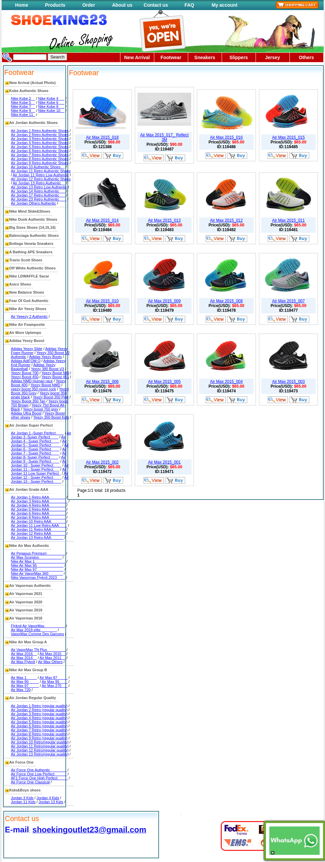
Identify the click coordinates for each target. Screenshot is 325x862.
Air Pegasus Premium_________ (38, 553)
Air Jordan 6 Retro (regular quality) (39, 726)
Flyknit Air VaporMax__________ (38, 626)
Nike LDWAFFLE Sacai (29, 276)
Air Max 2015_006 (102, 381)
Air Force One (21, 762)
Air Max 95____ (54, 682)
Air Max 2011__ (52, 658)
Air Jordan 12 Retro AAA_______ (38, 533)
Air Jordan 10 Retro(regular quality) (40, 742)
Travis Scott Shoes (25, 260)
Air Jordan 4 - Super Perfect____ (38, 439)
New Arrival (137, 57)
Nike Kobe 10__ (51, 111)
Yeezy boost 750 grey (40, 409)
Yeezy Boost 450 (25, 377)
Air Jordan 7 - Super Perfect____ (39, 451)
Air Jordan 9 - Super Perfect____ (38, 459)
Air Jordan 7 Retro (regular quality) (39, 730)
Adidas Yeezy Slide (27, 349)
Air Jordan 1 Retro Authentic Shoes (40, 131)
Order (88, 5)
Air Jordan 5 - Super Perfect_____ (39, 443)
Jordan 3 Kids (22, 798)
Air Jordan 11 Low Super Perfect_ (39, 471)
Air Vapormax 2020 (25, 602)
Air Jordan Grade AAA (28, 489)
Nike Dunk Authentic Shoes (33, 219)
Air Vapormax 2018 (25, 618)
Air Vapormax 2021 (25, 594)
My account (224, 5)
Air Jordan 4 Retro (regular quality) (39, 718)
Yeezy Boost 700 (25, 373)
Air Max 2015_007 (288, 301)
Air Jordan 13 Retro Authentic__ (39, 183)
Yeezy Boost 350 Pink (51, 397)
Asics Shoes (20, 284)
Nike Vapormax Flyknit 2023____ (38, 577)
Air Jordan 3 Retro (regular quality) (39, 714)
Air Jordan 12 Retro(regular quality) (40, 750)
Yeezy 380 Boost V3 (47, 369)
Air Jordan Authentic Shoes (33, 123)
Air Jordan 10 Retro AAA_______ (38, 521)
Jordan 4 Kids (48, 798)
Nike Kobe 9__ (23, 111)
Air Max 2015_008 (226, 301)
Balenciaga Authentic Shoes (34, 235)
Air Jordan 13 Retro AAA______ (37, 537)
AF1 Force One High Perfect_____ (39, 778)
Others (306, 57)
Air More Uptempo (25, 333)
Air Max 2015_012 (226, 220)
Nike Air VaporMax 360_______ (37, 573)
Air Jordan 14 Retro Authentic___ (38, 191)
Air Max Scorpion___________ (36, 557)
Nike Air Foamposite (27, 324)
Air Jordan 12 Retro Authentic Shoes (41, 179)
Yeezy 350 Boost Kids (51, 417)
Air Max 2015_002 (102, 462)
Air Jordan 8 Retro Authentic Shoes (40, 159)
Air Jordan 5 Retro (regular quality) (39, 722)
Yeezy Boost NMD (45, 385)
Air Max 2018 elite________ (34, 630)
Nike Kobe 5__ (23, 102)
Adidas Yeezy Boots (45, 357)
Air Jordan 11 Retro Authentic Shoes (41, 171)
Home (21, 5)
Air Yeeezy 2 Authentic (29, 316)
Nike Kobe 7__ (23, 106)
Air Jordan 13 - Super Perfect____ (40, 479)
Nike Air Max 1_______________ (38, 561)
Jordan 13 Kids (51, 802)
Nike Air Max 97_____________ (37, 569)
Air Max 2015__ (52, 654)
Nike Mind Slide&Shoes (29, 211)
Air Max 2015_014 (102, 220)
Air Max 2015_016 (226, 137)
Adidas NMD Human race (32, 381)
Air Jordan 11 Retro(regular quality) (40, 746)
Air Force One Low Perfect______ (39, 774)
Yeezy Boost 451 (55, 377)
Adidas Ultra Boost (26, 413)
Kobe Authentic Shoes (29, 91)
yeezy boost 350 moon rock (33, 389)
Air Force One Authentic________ (39, 770)
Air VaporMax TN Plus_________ (38, 650)
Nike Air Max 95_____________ (37, 565)
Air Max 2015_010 (102, 301)
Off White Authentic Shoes (32, 268)
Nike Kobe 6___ (51, 102)
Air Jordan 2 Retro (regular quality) (39, 710)
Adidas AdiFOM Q (26, 361)
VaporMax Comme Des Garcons (37, 634)
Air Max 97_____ (25, 686)
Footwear (170, 57)
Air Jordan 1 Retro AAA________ (38, 497)
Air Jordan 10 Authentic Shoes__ (38, 167)
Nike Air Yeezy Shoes (28, 309)
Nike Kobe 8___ (51, 106)
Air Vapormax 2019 (25, 610)
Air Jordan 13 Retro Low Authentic (39, 187)
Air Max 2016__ (24, 654)
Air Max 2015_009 (164, 301)
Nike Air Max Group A (28, 642)
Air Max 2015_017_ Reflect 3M (164, 137)
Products (55, 5)
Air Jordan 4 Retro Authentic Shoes (40, 143)
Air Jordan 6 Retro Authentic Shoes (40, 151)
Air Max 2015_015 (288, 137)
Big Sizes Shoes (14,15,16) (32, 227)
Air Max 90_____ (25, 682)
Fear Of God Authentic (29, 301)
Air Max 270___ (54, 686)
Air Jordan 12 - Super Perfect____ (39, 475)
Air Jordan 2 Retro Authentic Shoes (40, 135)
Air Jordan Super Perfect (31, 425)
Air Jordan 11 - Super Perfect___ (40, 467)
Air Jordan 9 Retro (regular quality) (39, 738)
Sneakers (204, 57)
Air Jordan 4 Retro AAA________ (38, 505)
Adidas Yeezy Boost (26, 341)
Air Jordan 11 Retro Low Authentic (41, 175)
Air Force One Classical (30, 782)
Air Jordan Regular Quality (32, 698)
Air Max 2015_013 (164, 220)
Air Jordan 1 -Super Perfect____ (37, 433)
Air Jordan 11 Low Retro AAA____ (39, 525)
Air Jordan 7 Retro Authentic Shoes (40, 155)
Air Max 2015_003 (288, 381)
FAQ (189, 5)
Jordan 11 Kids (23, 802)
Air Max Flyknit (23, 662)
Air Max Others (50, 662)
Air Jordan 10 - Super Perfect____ (39, 463)
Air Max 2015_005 (164, 381)
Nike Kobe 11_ (23, 115)
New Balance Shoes (26, 292)
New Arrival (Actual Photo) (32, 83)
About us (122, 5)
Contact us (156, 5)
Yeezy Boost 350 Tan (28, 401)
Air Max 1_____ (24, 678)
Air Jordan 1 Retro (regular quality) (39, 706)
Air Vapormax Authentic (30, 586)
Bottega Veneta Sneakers (31, 244)
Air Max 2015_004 (226, 381)
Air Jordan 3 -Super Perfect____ (41, 435)
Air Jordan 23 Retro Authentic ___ (38, 199)
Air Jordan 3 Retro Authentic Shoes (40, 139)
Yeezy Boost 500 (55, 373)
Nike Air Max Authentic (29, 546)
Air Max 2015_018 (102, 137)
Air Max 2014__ (24, 658)
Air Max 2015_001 (164, 462)
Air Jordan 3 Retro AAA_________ (39, 501)
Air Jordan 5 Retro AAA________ (38, 509)
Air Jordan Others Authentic (33, 203)
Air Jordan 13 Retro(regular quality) (40, 754)
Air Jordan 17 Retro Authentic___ (38, 195)
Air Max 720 (21, 690)
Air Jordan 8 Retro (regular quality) (39, 734)
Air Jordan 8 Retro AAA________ (38, 517)
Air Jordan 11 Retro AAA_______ (38, 529)
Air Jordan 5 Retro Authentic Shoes (40, 147)
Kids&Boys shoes (25, 790)
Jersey (272, 57)
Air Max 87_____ (53, 678)
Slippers (238, 57)
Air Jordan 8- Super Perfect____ (39, 455)
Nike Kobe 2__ (23, 98)
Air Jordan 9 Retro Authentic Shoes (40, 163)
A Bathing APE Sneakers (31, 252)
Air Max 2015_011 (288, 220)
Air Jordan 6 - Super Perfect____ (40, 447)
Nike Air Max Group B (28, 670)
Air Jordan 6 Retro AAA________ (38, 513)
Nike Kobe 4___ (51, 98)
